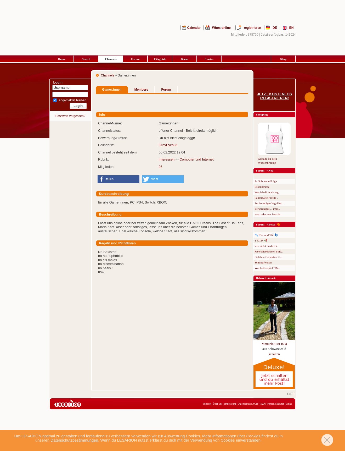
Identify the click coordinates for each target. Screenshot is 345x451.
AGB (255, 403)
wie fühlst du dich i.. (266, 246)
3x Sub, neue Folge (266, 181)
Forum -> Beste (265, 224)
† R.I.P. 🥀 (261, 240)
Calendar (194, 28)
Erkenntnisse (262, 186)
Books (184, 58)
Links (289, 403)
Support (207, 403)
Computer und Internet (196, 159)
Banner (280, 403)
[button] (118, 179)
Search (86, 58)
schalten (274, 354)
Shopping (262, 114)
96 (160, 167)
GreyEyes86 (168, 145)
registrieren (252, 28)
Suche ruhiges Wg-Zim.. (269, 203)
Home (61, 58)
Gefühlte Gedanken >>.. (268, 256)
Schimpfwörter (263, 262)
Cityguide (160, 58)
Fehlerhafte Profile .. (267, 197)
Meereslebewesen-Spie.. (269, 251)
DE (275, 28)
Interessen (167, 159)
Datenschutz (244, 403)
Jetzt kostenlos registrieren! (274, 96)
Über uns (217, 403)
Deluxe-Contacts (266, 277)
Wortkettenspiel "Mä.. (267, 268)
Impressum (230, 403)
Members (141, 89)
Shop (283, 58)
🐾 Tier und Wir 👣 (266, 234)
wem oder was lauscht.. (268, 214)
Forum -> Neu (265, 170)
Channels (110, 58)
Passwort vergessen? (70, 116)
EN (291, 28)
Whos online (221, 28)
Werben (271, 403)
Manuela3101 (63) (274, 344)
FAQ (262, 403)
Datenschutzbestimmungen (74, 440)
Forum (135, 58)
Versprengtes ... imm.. (267, 208)
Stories (209, 58)
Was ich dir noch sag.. (267, 192)
